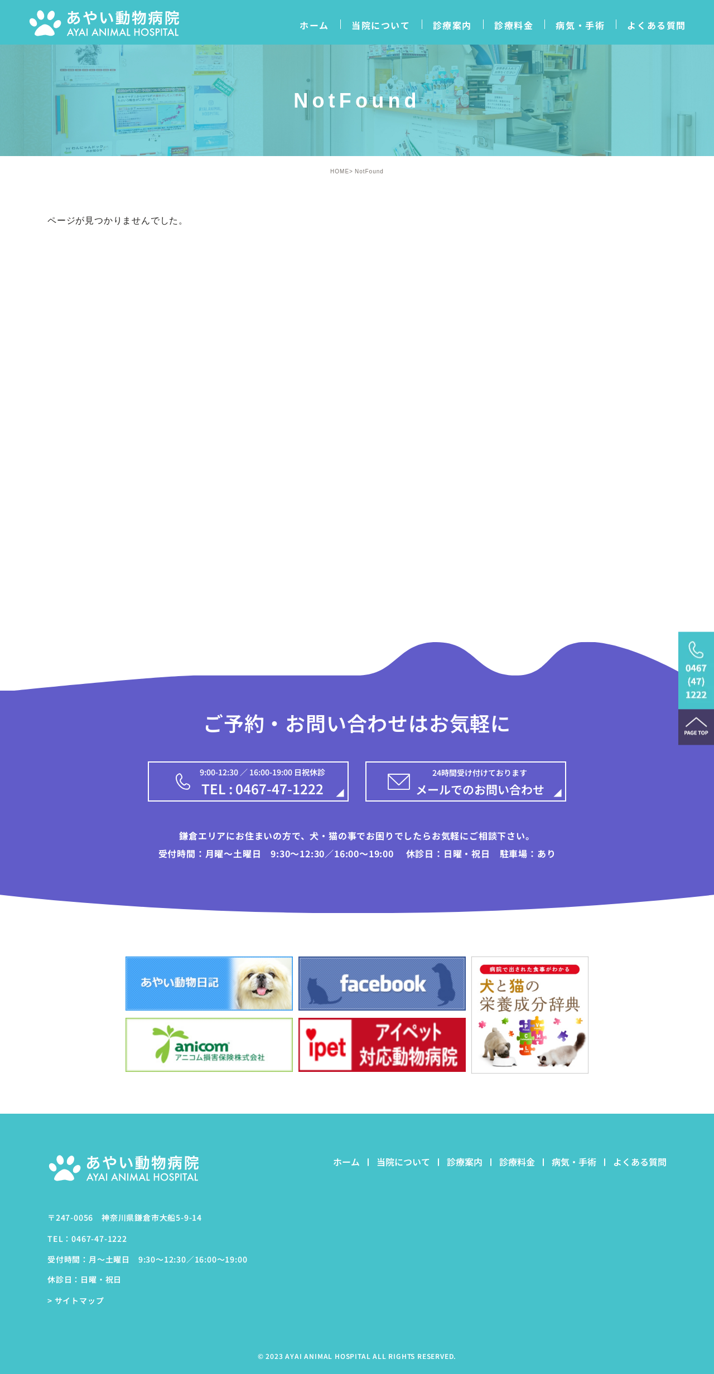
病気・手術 (580, 25)
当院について (381, 25)
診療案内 (452, 25)
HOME (339, 171)
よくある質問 (656, 25)
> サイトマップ (75, 1300)
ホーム (314, 25)
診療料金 (513, 25)
